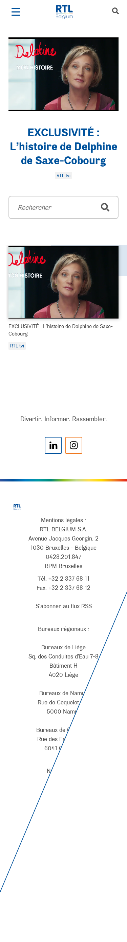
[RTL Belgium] (68, 12)
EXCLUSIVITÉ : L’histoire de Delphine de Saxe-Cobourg (63, 147)
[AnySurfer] (63, 911)
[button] (16, 12)
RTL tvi (17, 345)
